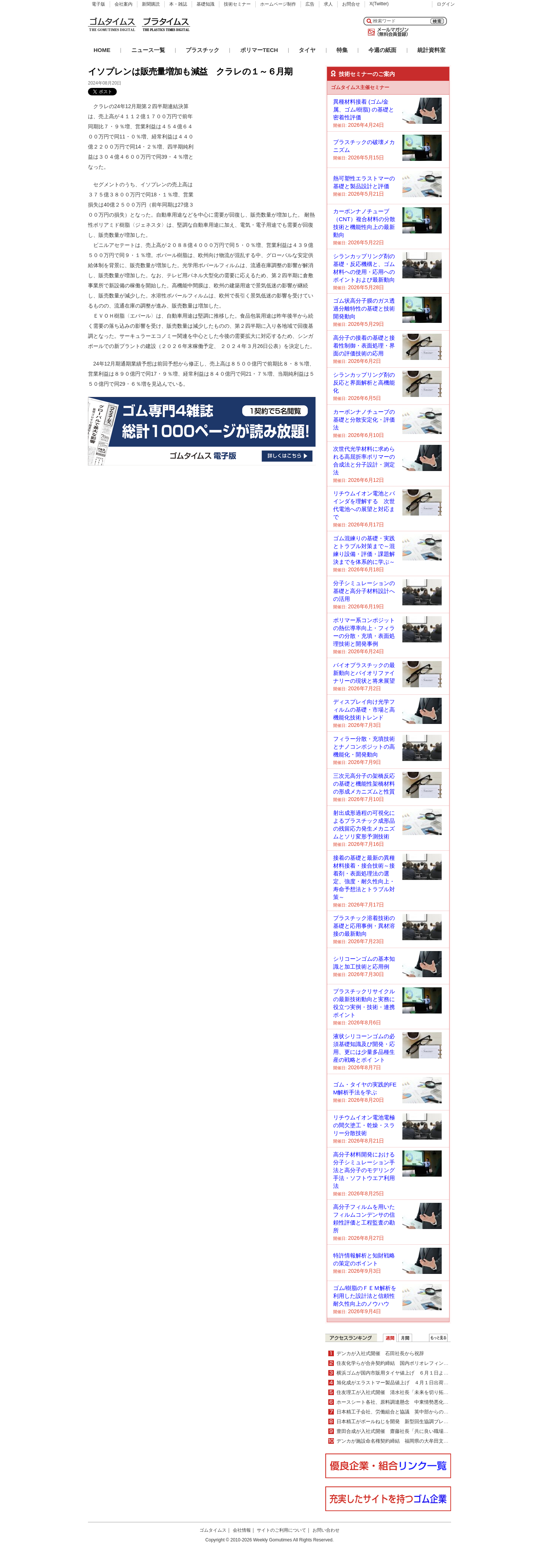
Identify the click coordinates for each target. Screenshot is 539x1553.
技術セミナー (237, 4)
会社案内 (124, 4)
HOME (102, 50)
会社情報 (242, 1530)
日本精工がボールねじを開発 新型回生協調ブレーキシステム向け (409, 1421)
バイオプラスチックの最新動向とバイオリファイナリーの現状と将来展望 (364, 673)
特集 (342, 50)
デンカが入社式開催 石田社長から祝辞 (380, 1353)
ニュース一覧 (148, 50)
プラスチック (202, 50)
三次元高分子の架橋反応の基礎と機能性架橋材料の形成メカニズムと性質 (364, 784)
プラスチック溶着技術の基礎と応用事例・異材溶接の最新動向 (364, 926)
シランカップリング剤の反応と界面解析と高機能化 (364, 383)
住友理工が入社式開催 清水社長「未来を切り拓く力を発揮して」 (409, 1392)
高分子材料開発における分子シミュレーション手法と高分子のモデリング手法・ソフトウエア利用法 (364, 1170)
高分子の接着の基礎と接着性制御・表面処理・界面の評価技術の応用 (364, 345)
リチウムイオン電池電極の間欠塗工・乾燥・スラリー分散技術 (364, 1125)
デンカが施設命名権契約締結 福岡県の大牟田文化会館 (397, 1441)
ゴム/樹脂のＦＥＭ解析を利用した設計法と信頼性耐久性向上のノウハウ (364, 1296)
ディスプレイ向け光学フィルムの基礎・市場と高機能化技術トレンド (364, 709)
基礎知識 (205, 4)
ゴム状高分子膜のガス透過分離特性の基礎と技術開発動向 (364, 308)
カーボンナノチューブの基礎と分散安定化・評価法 (364, 420)
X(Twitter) (379, 3)
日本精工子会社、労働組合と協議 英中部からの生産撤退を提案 (407, 1412)
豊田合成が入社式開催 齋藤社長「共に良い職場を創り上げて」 (407, 1431)
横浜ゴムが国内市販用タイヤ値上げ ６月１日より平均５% (402, 1373)
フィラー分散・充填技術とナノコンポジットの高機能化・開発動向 (364, 747)
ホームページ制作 (278, 4)
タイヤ (307, 50)
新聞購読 (151, 4)
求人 (328, 4)
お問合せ (351, 4)
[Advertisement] (259, 148)
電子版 (98, 4)
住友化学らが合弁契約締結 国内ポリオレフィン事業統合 (400, 1363)
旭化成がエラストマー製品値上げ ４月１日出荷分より (397, 1382)
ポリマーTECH (259, 50)
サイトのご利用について (281, 1530)
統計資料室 (431, 50)
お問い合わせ (326, 1530)
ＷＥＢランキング (438, 1338)
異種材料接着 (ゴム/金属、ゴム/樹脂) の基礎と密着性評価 (363, 109)
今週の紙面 (382, 50)
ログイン (446, 4)
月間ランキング (405, 1338)
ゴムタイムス (213, 1530)
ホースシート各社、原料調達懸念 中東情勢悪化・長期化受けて (407, 1402)
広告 (309, 4)
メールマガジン (386, 32)
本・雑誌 (178, 4)
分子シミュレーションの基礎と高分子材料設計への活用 (364, 591)
